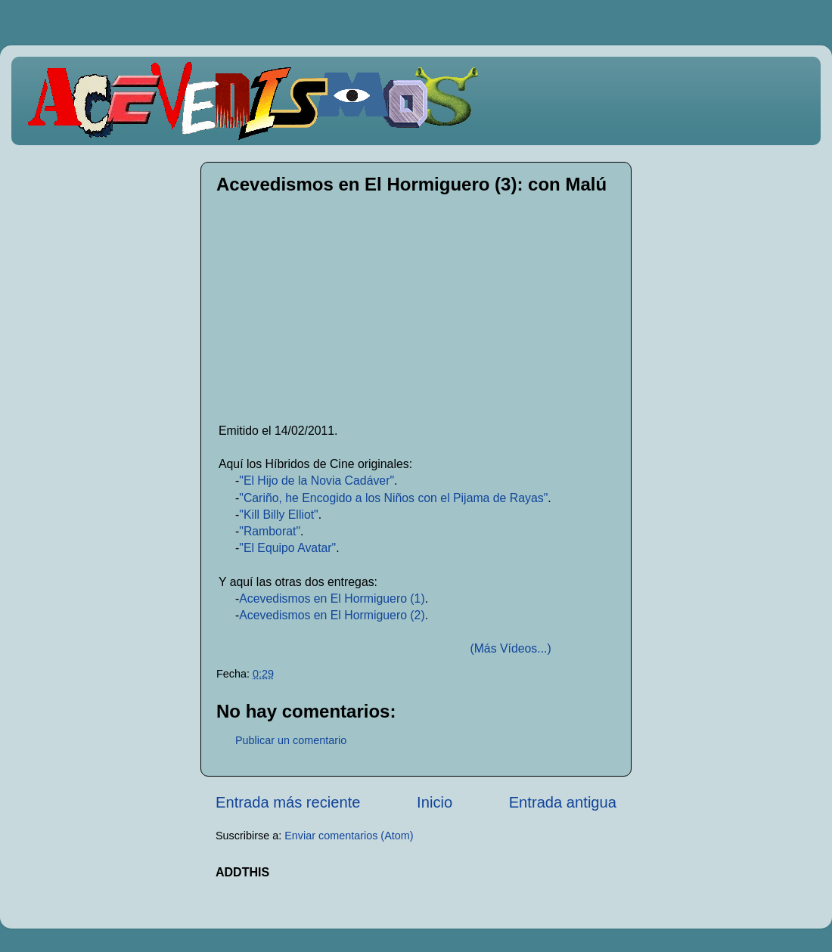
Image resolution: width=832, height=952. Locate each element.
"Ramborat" (269, 531)
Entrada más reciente (288, 802)
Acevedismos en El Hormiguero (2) (331, 615)
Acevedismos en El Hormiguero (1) (331, 598)
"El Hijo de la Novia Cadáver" (316, 480)
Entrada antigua (562, 802)
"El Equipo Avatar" (287, 547)
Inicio (434, 802)
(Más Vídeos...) (510, 648)
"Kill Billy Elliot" (278, 514)
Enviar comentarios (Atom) (348, 836)
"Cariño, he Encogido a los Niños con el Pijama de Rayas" (393, 498)
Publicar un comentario (290, 740)
